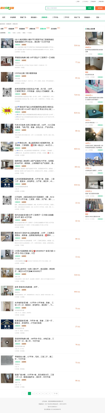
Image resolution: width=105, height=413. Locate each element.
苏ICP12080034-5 (52, 406)
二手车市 (66, 17)
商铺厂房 (23, 17)
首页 (3, 17)
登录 (78, 1)
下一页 (55, 393)
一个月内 (29, 33)
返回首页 (2, 24)
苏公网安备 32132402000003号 (52, 409)
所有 (9, 33)
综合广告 (77, 17)
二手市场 (55, 17)
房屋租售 (44, 17)
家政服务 (34, 17)
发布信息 (100, 8)
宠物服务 (87, 17)
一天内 (13, 33)
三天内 (18, 33)
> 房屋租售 (8, 24)
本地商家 (13, 17)
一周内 (23, 33)
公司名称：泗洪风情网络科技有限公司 (52, 401)
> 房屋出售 (15, 24)
